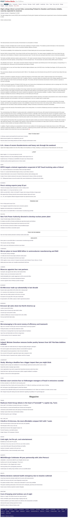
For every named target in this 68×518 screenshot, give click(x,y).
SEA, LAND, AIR (4, 418)
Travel (50, 4)
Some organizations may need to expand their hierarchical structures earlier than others (19, 369)
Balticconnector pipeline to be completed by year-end (12, 138)
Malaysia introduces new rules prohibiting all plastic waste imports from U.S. (17, 156)
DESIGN (2, 436)
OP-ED (2, 321)
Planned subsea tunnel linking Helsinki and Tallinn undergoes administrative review (18, 140)
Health (6, 5)
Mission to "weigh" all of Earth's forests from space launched (13, 496)
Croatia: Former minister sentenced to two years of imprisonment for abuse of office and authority (21, 176)
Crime (47, 4)
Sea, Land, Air (56, 4)
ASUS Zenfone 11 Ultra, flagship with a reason (11, 464)
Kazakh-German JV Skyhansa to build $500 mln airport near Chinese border (17, 158)
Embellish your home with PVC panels (9, 441)
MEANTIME (3, 491)
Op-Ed (33, 4)
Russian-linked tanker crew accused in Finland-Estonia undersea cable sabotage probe (19, 173)
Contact (47, 511)
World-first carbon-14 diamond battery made (10, 505)
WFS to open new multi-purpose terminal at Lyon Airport (12, 245)
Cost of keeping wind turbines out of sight (16, 494)
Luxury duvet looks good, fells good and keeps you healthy (13, 446)
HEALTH (2, 473)
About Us (42, 511)
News (2, 4)
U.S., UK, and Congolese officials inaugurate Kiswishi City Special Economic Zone (18, 196)
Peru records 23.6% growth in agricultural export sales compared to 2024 (16, 353)
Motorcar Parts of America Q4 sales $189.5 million (11, 310)
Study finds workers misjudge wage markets (10, 367)
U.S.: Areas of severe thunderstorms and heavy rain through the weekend (28, 145)
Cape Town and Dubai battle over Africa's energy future (12, 333)
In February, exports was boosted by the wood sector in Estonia (14, 136)
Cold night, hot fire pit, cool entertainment (16, 439)
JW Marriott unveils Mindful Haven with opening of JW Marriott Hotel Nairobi (17, 409)
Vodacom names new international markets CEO (11, 274)
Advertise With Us (35, 511)
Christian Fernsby (5, 13)
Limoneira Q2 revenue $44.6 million (8, 312)
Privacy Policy (54, 511)
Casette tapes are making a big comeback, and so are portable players (16, 468)
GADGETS (3, 455)
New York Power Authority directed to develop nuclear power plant (25, 216)
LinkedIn (2, 513)
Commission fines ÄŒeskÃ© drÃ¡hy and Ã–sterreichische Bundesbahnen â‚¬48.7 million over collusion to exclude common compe (28, 389)
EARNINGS (3, 303)
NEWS (2, 164)
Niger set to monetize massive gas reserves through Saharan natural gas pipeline (18, 326)
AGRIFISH (3, 339)
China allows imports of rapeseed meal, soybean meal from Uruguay (15, 355)
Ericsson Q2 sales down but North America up (18, 306)
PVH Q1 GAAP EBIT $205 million (8, 317)
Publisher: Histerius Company (7, 516)
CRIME (2, 378)
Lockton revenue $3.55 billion (7, 308)
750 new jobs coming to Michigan (8, 242)
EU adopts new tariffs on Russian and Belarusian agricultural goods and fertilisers (18, 221)
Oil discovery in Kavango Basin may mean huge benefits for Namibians (16, 330)
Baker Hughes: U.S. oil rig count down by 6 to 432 (11, 154)
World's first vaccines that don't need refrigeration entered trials (14, 480)
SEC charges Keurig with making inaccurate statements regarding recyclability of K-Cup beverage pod (22, 391)
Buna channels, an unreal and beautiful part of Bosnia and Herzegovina (16, 407)
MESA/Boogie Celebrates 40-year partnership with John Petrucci (25, 457)
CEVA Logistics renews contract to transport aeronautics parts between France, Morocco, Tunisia (21, 260)
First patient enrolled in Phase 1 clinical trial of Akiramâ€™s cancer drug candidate (18, 482)
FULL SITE (8, 513)
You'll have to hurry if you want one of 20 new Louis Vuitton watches (15, 443)
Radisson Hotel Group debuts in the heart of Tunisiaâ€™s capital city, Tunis (29, 403)
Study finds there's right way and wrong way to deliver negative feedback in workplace (19, 371)
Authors (27, 511)
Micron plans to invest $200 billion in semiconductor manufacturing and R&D (17, 210)
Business (6, 4)
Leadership (42, 4)
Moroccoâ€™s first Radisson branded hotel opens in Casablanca (14, 405)
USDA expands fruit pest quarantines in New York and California (14, 350)
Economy (25, 4)
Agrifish (37, 4)
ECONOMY (3, 285)
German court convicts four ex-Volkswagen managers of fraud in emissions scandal (32, 381)
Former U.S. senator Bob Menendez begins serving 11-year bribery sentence (17, 171)
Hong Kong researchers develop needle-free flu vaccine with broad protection (17, 478)
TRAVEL (2, 400)
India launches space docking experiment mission (11, 502)
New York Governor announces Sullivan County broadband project (15, 225)
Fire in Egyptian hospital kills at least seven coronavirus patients (14, 205)
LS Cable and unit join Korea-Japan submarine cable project (13, 255)
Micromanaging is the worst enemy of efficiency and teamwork (24, 324)
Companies (15, 4)
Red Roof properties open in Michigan (9, 414)
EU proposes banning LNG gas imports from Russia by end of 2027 (15, 223)
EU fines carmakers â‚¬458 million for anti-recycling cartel (13, 383)
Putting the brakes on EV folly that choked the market (12, 328)
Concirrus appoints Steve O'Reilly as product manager (12, 280)
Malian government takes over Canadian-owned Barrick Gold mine (15, 262)
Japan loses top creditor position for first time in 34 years (13, 294)
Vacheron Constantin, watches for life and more (11, 448)
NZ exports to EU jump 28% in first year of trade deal (12, 296)
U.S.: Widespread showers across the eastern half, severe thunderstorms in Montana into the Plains (22, 178)
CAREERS (3, 266)
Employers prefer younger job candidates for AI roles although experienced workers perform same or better (23, 364)
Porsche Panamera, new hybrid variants (9, 430)
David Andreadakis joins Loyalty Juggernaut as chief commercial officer (16, 276)
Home (2, 509)
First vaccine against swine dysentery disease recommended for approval (16, 348)
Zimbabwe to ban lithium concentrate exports (10, 227)
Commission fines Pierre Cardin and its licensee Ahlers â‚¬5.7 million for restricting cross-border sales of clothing (25, 385)
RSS (59, 511)
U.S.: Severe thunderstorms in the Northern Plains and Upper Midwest (16, 169)
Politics (10, 4)
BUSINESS (3, 182)
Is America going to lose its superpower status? (11, 335)
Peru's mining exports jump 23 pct (13, 185)
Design (61, 4)
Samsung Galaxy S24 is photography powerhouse (11, 466)
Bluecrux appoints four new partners (14, 269)
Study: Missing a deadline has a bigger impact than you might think (26, 362)
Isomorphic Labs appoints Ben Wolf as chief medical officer (13, 271)
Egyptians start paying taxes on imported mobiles (11, 208)
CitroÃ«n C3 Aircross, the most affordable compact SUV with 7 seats (26, 421)
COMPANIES (3, 248)
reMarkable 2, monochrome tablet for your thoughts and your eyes (15, 459)
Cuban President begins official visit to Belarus (10, 219)
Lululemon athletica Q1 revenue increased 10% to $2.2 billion (14, 314)
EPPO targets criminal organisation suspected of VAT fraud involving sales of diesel (32, 167)
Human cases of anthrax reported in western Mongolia (12, 486)
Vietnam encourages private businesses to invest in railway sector (15, 187)
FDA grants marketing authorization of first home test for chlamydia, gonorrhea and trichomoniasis (21, 484)
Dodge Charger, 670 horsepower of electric (10, 432)
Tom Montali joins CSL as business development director (13, 278)
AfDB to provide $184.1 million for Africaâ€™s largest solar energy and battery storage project (21, 192)
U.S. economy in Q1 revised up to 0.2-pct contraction (12, 292)
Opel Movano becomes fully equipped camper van (11, 427)
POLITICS (3, 214)
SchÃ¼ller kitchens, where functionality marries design (12, 450)
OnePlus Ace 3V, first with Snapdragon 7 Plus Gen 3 (12, 462)
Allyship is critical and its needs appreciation (10, 373)
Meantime (11, 5)
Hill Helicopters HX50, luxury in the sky (9, 425)
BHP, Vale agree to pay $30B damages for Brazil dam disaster (14, 387)
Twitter (63, 511)
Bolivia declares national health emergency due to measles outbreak (26, 476)
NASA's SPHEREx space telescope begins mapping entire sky (14, 498)
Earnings (29, 4)
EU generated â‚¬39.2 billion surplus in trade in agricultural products (15, 298)
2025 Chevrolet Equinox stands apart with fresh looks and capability (15, 423)
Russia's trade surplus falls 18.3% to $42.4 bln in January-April (14, 290)
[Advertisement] (10, 29)
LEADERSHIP (4, 359)
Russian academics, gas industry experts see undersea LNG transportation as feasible (19, 500)
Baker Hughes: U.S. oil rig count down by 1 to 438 (11, 190)
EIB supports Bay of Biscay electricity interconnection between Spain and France (18, 194)
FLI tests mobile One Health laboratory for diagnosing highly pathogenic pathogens (18, 346)
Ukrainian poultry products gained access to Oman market (13, 160)
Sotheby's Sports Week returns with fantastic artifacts (12, 411)
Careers (20, 4)
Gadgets (2, 5)
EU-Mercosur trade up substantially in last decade (19, 287)
